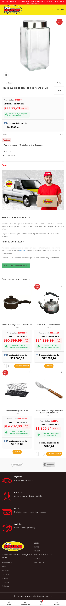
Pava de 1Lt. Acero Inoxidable (49, 325)
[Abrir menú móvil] (60, 9)
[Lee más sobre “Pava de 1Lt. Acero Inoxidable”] (49, 366)
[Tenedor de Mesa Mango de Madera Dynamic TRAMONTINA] (49, 388)
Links (36, 543)
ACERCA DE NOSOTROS (43, 555)
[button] (22, 366)
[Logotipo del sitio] (12, 9)
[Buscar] (53, 9)
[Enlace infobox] (33, 481)
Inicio (4, 83)
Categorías (7, 563)
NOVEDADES (39, 562)
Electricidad (6, 570)
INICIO (36, 547)
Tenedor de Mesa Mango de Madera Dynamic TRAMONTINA (49, 412)
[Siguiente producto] (63, 83)
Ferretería (5, 574)
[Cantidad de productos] (8, 366)
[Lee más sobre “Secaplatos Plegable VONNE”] (17, 452)
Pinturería (5, 582)
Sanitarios (5, 586)
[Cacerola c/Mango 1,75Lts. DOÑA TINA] (17, 303)
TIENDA (37, 551)
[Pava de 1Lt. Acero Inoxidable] (49, 303)
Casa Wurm (24, 596)
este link (22, 250)
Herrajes (5, 578)
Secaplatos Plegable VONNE (17, 411)
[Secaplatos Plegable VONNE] (17, 388)
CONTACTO (38, 558)
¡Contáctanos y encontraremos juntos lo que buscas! (45, 2)
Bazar (10, 83)
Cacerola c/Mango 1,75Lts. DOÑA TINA (17, 325)
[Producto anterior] (57, 83)
